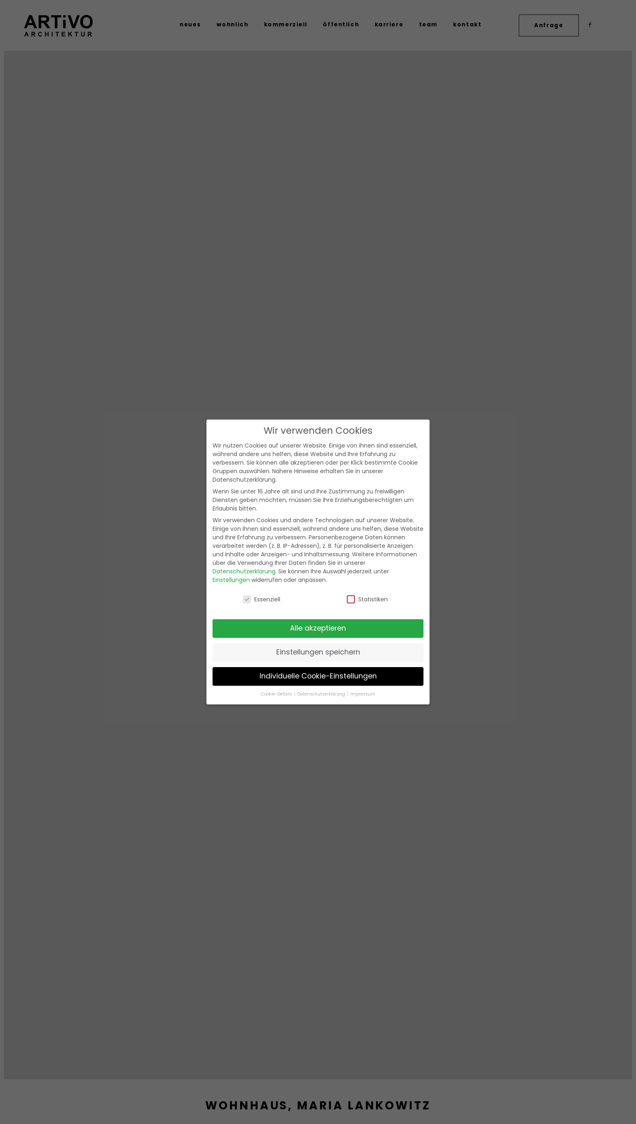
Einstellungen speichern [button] (318, 652)
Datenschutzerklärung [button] (321, 694)
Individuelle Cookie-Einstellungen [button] (318, 676)
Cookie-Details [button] (277, 694)
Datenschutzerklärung (244, 571)
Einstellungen (231, 580)
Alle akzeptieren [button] (318, 628)
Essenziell (261, 599)
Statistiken (367, 599)
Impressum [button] (362, 694)
